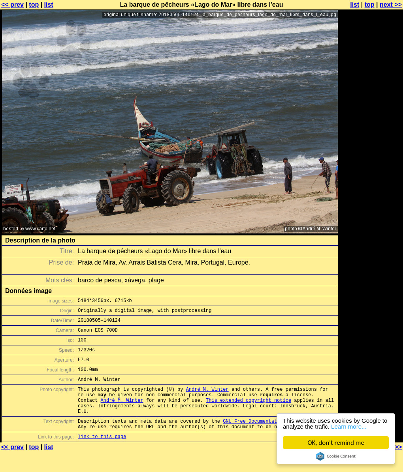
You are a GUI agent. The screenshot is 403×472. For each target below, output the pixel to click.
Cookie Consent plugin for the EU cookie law (336, 456)
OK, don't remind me (335, 442)
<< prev (12, 4)
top (34, 4)
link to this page (102, 456)
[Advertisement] (371, 195)
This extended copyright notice (248, 414)
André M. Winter (207, 400)
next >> (391, 4)
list (48, 4)
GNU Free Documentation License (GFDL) (275, 438)
